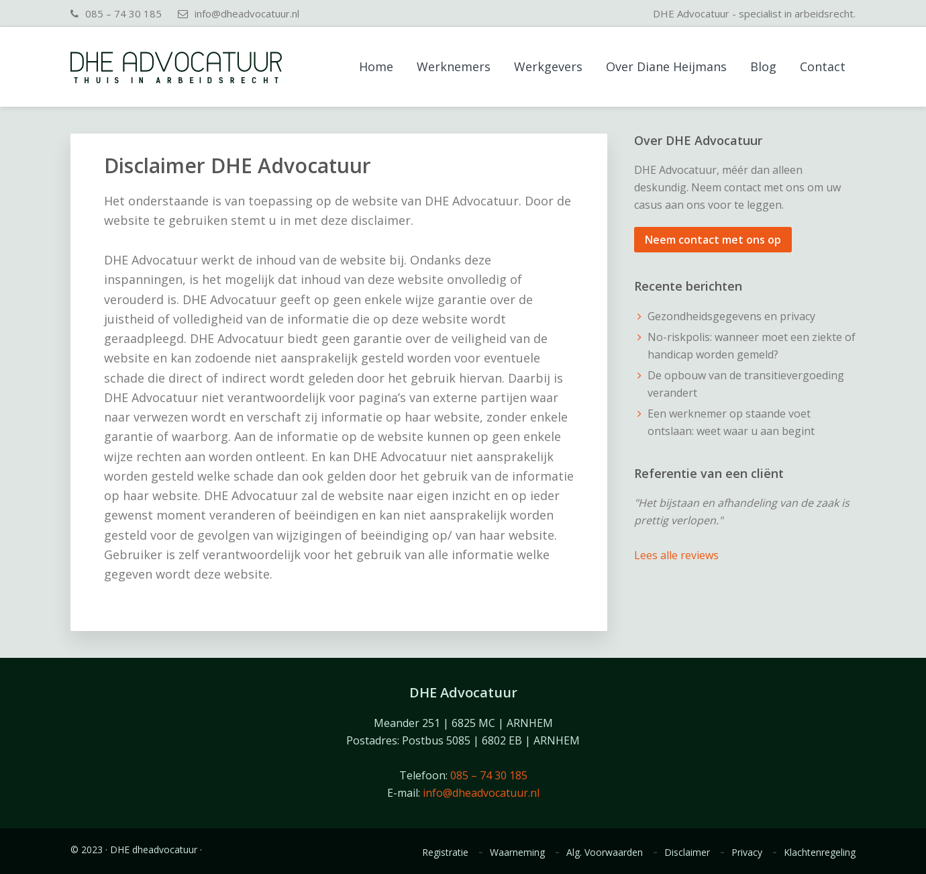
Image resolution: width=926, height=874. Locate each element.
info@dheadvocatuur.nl (247, 13)
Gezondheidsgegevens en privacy (731, 316)
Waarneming (517, 852)
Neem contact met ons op (713, 239)
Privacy (746, 852)
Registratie (445, 852)
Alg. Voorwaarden (604, 852)
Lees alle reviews (676, 555)
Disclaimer (687, 852)
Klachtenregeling (820, 852)
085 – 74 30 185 (123, 13)
